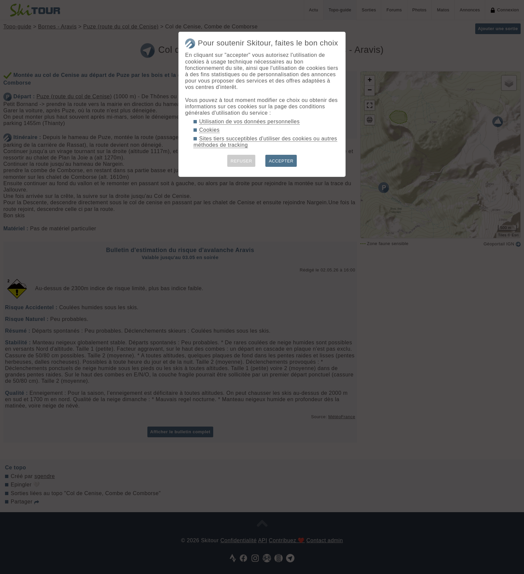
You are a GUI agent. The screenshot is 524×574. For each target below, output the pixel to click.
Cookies (209, 130)
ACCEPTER (281, 160)
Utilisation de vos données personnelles (249, 121)
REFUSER (241, 160)
